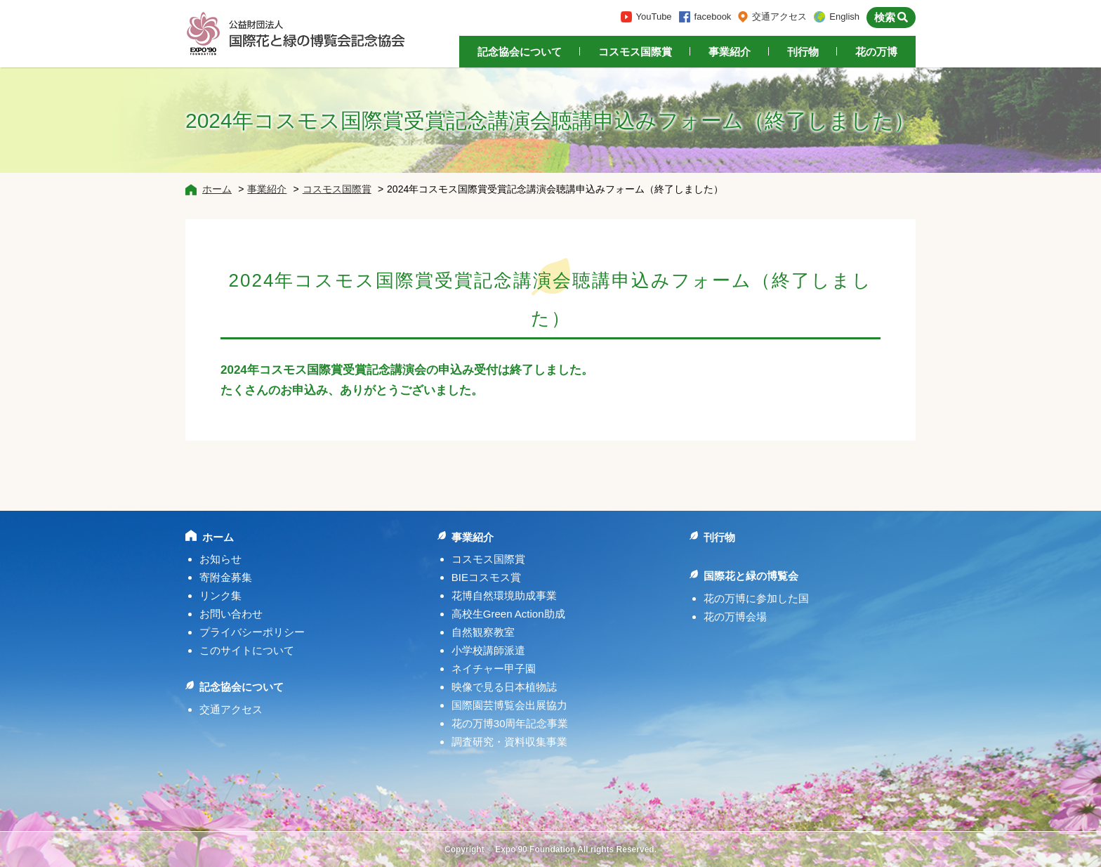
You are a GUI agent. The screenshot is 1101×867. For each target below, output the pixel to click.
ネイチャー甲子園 (493, 668)
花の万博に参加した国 (756, 598)
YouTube (654, 16)
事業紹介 (729, 52)
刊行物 (803, 52)
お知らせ (220, 559)
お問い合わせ (231, 614)
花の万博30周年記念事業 (510, 723)
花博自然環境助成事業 (504, 595)
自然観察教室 (483, 632)
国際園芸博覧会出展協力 (509, 705)
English (844, 16)
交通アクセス (779, 16)
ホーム (217, 189)
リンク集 (220, 595)
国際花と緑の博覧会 (751, 576)
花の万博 (876, 52)
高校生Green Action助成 (508, 614)
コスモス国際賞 (635, 52)
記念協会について (519, 52)
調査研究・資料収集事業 (509, 742)
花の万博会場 (735, 616)
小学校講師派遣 (488, 650)
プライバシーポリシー (252, 632)
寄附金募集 (225, 577)
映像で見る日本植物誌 (504, 687)
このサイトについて (246, 650)
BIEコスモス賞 (486, 577)
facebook (713, 16)
